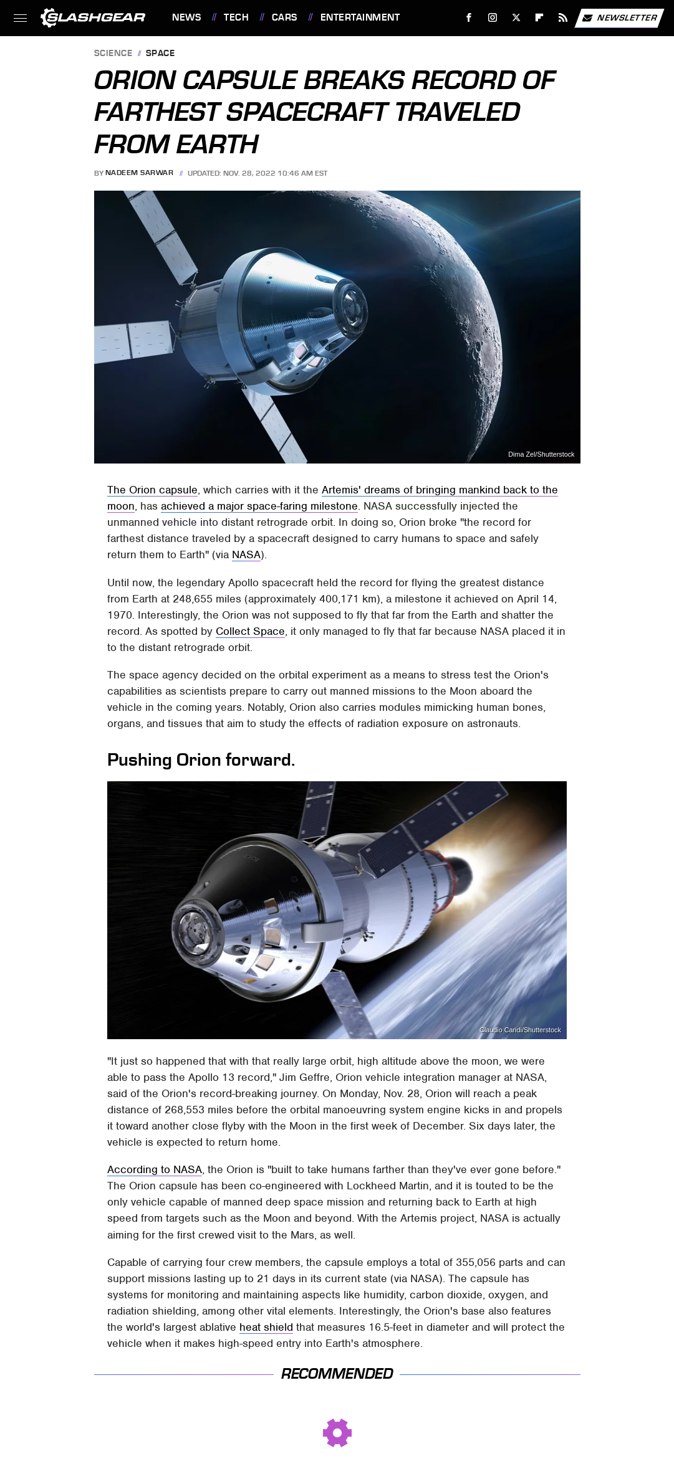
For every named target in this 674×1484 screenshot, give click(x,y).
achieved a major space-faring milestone (259, 506)
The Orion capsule (152, 490)
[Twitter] (516, 17)
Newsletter (619, 18)
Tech (236, 17)
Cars (284, 17)
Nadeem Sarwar (139, 173)
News (186, 17)
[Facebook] (469, 17)
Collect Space (250, 631)
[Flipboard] (540, 17)
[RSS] (563, 17)
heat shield (266, 1327)
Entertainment (360, 17)
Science (113, 54)
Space (160, 54)
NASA (246, 554)
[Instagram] (493, 17)
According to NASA (154, 1169)
